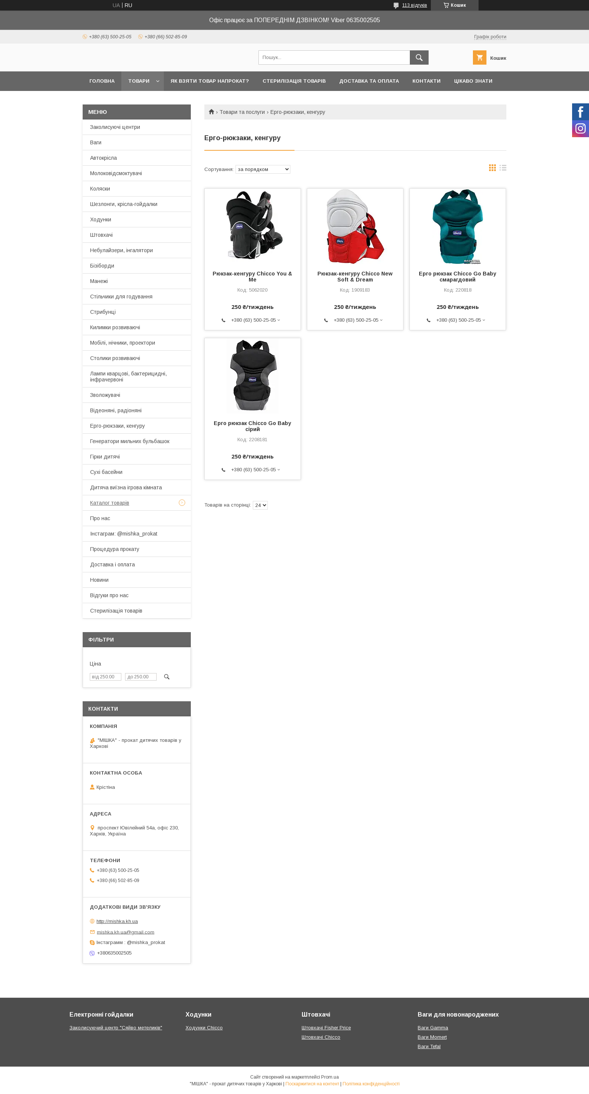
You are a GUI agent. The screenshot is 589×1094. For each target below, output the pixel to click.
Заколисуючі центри (115, 127)
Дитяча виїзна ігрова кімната (126, 487)
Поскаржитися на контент (312, 1083)
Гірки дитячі (105, 457)
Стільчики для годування (121, 297)
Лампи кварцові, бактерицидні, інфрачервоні (128, 377)
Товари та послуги (242, 112)
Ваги (95, 142)
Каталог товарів (109, 503)
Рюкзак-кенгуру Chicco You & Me (252, 277)
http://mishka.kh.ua (117, 921)
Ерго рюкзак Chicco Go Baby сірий (252, 426)
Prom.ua (330, 1077)
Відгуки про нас (109, 595)
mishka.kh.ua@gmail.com (125, 932)
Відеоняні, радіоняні (116, 410)
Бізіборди (102, 266)
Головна (102, 81)
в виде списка (503, 169)
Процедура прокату (114, 549)
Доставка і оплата (112, 564)
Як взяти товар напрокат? (210, 81)
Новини (99, 580)
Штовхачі (101, 235)
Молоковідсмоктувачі (116, 173)
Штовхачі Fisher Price (326, 1027)
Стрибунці (103, 312)
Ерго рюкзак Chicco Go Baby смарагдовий (457, 277)
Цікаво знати (473, 81)
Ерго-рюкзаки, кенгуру (117, 426)
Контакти (426, 81)
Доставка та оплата (369, 81)
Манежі (99, 281)
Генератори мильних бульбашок (129, 441)
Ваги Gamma (433, 1027)
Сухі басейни (106, 472)
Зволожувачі (105, 395)
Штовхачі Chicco (321, 1037)
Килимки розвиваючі (115, 327)
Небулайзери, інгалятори (121, 250)
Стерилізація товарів (294, 81)
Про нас (100, 518)
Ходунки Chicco (204, 1027)
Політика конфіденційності (371, 1083)
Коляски (100, 189)
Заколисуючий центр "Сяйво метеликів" (115, 1027)
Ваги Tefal (429, 1046)
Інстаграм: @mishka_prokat (123, 534)
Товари (139, 81)
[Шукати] (419, 57)
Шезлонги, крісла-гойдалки (123, 204)
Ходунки (100, 219)
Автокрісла (103, 158)
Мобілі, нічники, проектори (122, 343)
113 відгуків (414, 5)
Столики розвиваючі (115, 358)
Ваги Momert (432, 1037)
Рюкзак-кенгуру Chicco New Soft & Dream (355, 277)
